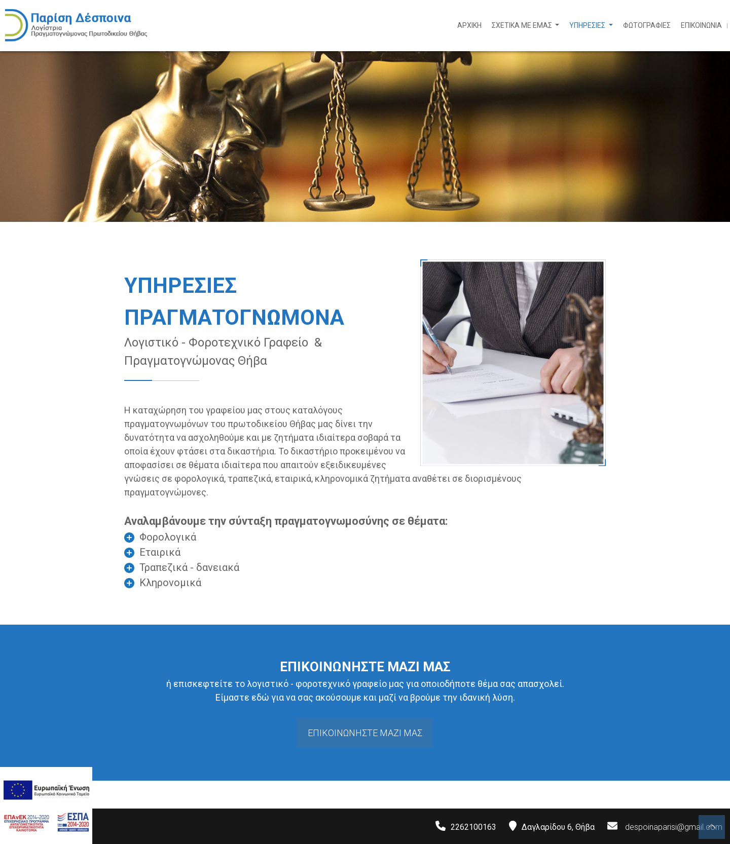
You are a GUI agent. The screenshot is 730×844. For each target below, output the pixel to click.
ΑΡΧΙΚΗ (469, 25)
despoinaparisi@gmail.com (673, 827)
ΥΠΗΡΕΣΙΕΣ (588, 25)
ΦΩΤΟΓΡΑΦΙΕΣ (647, 25)
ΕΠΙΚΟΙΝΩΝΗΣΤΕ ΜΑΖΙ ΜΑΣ (365, 732)
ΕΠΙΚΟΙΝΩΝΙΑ (701, 25)
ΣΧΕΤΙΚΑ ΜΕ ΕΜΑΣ (523, 25)
